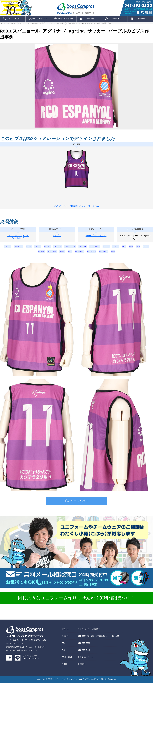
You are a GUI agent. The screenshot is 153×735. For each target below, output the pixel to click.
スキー (34, 255)
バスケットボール (78, 249)
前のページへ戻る (76, 505)
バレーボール (117, 255)
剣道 (141, 249)
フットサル (63, 249)
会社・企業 (93, 249)
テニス (69, 255)
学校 (128, 255)
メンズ (30, 249)
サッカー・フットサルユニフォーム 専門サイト (34, 24)
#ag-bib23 (18, 240)
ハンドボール (89, 255)
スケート (45, 255)
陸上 (78, 255)
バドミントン (103, 255)
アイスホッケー (107, 249)
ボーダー (6, 249)
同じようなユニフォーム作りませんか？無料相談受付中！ (76, 602)
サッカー (52, 249)
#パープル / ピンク (96, 237)
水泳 (25, 255)
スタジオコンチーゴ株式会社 (89, 633)
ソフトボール (57, 255)
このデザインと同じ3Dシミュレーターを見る (76, 206)
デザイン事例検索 (58, 24)
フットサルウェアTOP (9, 24)
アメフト (132, 249)
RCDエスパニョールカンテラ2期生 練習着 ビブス (96, 24)
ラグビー (121, 249)
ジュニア (41, 249)
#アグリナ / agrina (18, 237)
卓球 (149, 249)
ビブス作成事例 (72, 24)
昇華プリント (18, 249)
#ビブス (57, 237)
